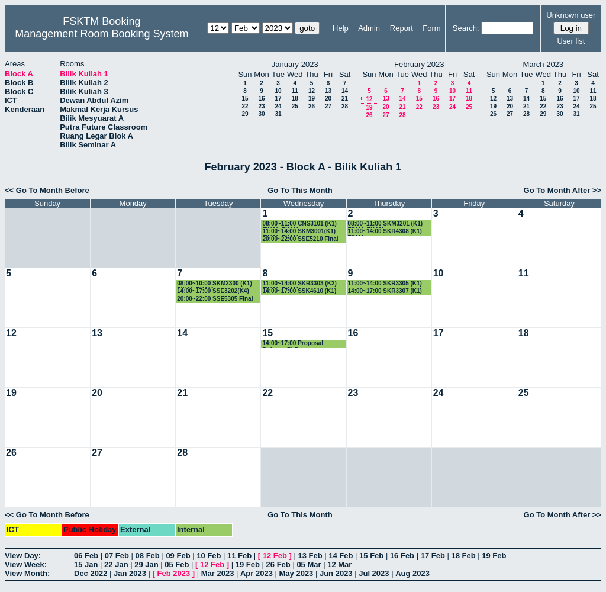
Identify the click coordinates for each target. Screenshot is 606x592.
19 (311, 98)
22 (244, 106)
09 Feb (178, 555)
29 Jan (146, 564)
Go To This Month (300, 190)
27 (328, 106)
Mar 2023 (217, 573)
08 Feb (148, 555)
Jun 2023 (336, 573)
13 (328, 91)
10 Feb (208, 555)
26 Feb (278, 564)
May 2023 (296, 573)
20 (328, 98)
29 (244, 114)
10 (278, 91)
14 (344, 91)
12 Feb (275, 555)
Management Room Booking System (101, 34)
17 (278, 98)
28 (344, 106)
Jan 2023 (130, 573)
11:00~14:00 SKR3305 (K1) (385, 283)
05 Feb (177, 564)
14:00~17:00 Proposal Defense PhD (292, 344)
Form (431, 28)
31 (278, 114)
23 (261, 106)
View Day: (23, 555)
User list (571, 41)
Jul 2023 (374, 573)
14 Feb (340, 555)
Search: (466, 28)
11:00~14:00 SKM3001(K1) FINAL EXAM (299, 232)
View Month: (27, 573)
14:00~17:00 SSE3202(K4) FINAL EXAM (213, 291)
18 (295, 98)
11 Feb (239, 555)
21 (344, 98)
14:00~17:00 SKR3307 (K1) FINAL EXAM (385, 291)
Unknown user (570, 15)
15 (244, 98)
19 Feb (494, 555)
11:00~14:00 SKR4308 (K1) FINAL (385, 232)
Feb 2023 (174, 573)
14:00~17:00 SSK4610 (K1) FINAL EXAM (299, 291)
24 (278, 106)
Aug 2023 (412, 573)
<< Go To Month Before (47, 190)
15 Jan (86, 564)
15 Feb (371, 555)
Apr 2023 (256, 573)
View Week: (26, 564)
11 (295, 91)
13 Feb (310, 555)
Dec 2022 (90, 573)
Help (341, 28)
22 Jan (116, 564)
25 (295, 106)
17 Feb (433, 555)
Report (401, 28)
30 (261, 114)
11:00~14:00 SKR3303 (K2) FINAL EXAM (299, 284)
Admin (369, 28)
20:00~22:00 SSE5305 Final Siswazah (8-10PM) (215, 299)
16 (261, 98)
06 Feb (86, 555)
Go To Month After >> (562, 190)
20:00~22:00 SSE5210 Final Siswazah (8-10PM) (300, 239)
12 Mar (339, 564)
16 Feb (402, 555)
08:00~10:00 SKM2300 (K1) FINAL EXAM (214, 284)
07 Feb (117, 555)
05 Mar (308, 564)
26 (311, 106)
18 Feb (463, 555)
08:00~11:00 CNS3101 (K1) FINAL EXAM (299, 224)
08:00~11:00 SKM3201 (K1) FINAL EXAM (385, 224)
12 (311, 91)
